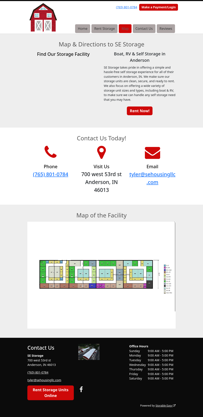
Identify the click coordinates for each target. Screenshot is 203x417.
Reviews (166, 28)
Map (125, 28)
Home (83, 28)
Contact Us (144, 28)
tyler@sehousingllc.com (44, 380)
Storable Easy (165, 405)
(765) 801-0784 (126, 7)
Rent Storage (104, 28)
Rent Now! (140, 110)
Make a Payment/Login (158, 7)
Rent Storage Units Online (51, 392)
